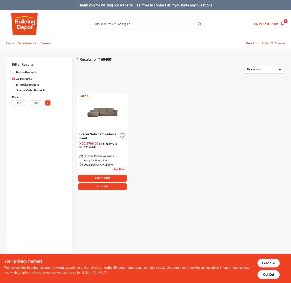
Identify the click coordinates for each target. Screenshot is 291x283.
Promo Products (26, 72)
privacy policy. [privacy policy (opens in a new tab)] (239, 267)
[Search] (200, 23)
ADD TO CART (102, 178)
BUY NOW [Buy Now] (102, 186)
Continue (268, 263)
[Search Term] (147, 24)
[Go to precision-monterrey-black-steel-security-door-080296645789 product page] (102, 142)
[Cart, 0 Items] (283, 24)
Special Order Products (31, 90)
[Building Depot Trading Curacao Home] (24, 24)
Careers (45, 43)
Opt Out (268, 275)
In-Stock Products (27, 85)
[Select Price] (47, 102)
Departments (26, 43)
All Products (24, 79)
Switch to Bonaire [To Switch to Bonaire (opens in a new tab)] (273, 43)
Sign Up (272, 24)
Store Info (252, 43)
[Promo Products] (13, 72)
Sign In (257, 24)
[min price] (19, 102)
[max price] (36, 102)
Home (10, 43)
